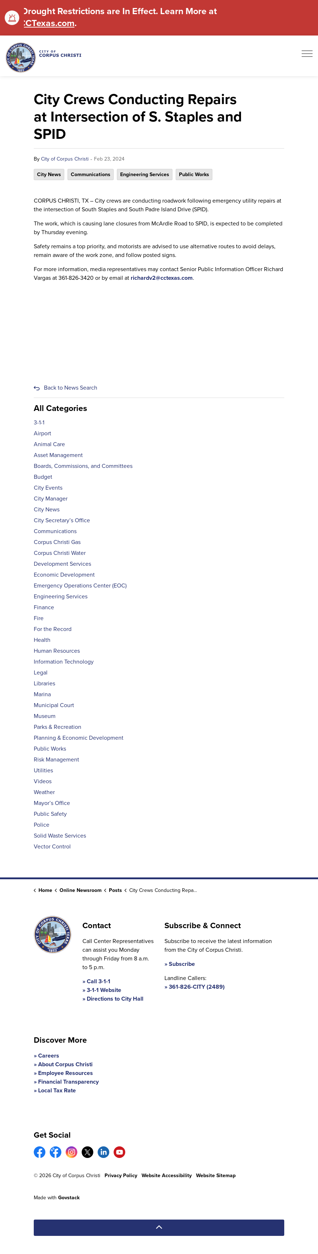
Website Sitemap (216, 1175)
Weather (44, 792)
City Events (48, 487)
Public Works (194, 174)
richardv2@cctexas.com (162, 278)
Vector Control (52, 846)
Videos (43, 781)
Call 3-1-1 (98, 981)
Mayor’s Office (52, 803)
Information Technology (64, 661)
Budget (43, 477)
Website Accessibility (167, 1175)
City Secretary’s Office (62, 520)
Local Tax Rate (57, 1090)
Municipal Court (54, 705)
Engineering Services (144, 174)
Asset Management (58, 455)
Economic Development (64, 574)
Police (41, 825)
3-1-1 (39, 422)
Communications (90, 174)
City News (49, 174)
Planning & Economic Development (78, 738)
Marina (42, 694)
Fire (39, 618)
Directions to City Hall (115, 999)
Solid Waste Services (60, 835)
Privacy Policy (121, 1175)
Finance (44, 607)
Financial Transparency (68, 1081)
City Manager (51, 498)
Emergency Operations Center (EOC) (80, 585)
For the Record (53, 629)
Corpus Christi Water (60, 553)
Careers (48, 1055)
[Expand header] (307, 56)
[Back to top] (159, 1228)
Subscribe (182, 964)
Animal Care (49, 444)
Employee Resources (65, 1073)
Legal (41, 672)
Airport (42, 433)
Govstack (69, 1197)
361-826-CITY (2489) (197, 987)
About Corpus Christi (65, 1064)
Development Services (62, 564)
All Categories (60, 408)
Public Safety (50, 814)
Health (42, 640)
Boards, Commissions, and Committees (83, 466)
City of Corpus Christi (65, 159)
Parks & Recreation (57, 727)
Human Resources (57, 651)
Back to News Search (70, 387)
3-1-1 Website (104, 990)
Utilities (43, 770)
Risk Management (56, 759)
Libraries (44, 683)
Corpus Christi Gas (57, 542)
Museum (45, 716)
